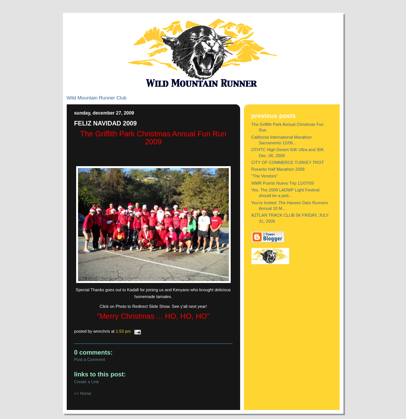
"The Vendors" (264, 176)
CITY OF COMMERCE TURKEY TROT (287, 162)
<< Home (82, 393)
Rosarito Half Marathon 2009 (278, 169)
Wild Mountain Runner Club (97, 98)
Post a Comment (89, 359)
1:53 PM (123, 331)
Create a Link (86, 381)
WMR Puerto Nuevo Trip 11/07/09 (282, 183)
